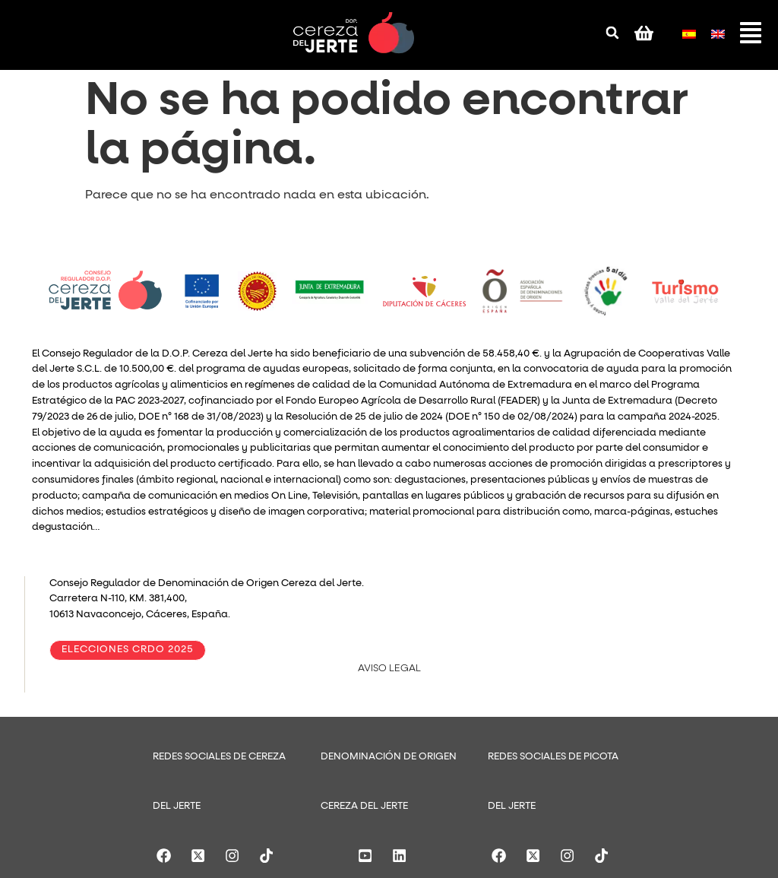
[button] (612, 33)
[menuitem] (689, 30)
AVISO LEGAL (389, 669)
